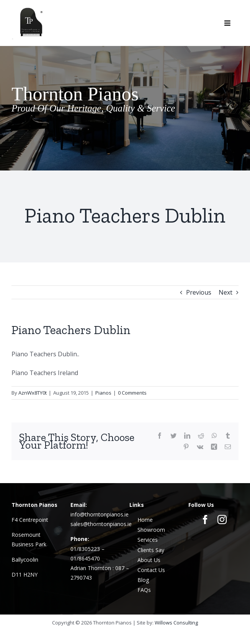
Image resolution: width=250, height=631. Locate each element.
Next (225, 292)
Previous (198, 292)
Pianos (103, 392)
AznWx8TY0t (32, 392)
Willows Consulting (176, 622)
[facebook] (205, 519)
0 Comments (132, 392)
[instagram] (222, 519)
